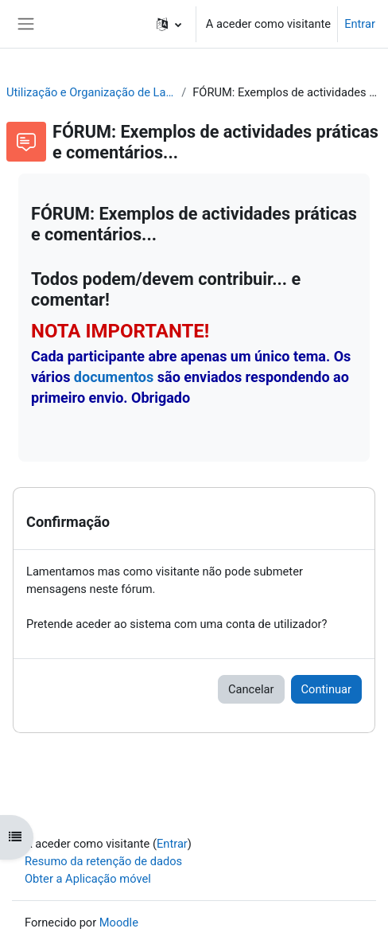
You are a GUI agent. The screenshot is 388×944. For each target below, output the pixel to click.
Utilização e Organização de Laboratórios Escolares (90, 92)
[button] (169, 24)
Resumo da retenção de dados (103, 861)
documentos (113, 377)
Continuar (326, 689)
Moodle (118, 922)
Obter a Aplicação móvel (88, 879)
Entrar (359, 24)
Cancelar (251, 689)
